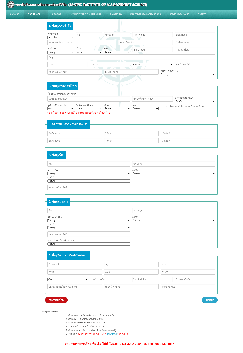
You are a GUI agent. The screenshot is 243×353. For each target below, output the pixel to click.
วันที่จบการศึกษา (89, 107)
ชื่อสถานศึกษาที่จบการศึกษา (61, 94)
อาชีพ (173, 172)
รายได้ (88, 179)
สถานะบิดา (88, 172)
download (111, 334)
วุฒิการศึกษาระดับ (60, 107)
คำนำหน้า (60, 35)
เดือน (89, 50)
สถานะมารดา (88, 219)
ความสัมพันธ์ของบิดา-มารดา (88, 242)
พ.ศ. (117, 50)
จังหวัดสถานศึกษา (195, 99)
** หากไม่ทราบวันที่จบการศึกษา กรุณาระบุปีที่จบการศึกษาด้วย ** (79, 112)
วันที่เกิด (60, 50)
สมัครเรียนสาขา (188, 73)
